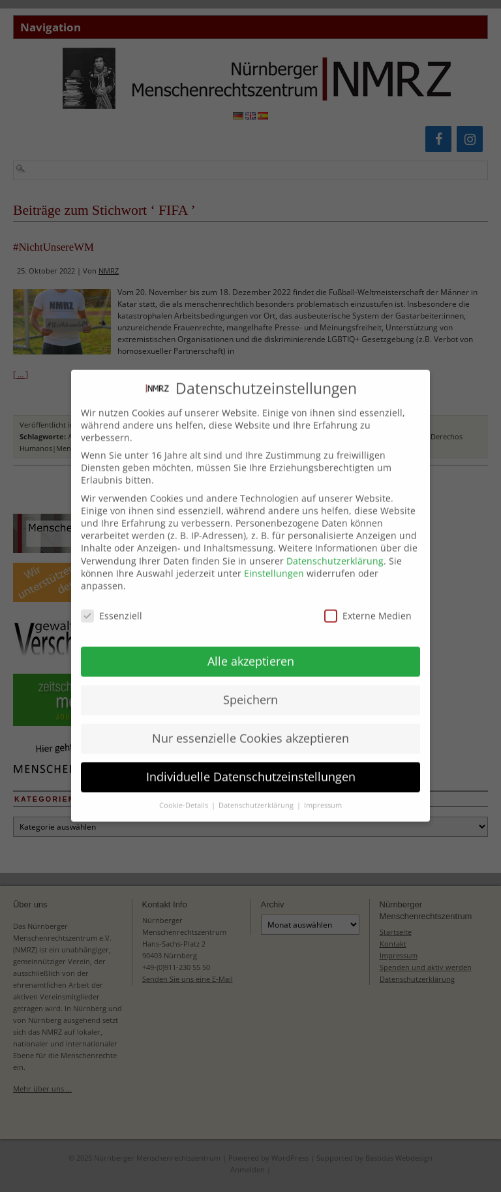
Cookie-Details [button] (184, 796)
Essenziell (111, 607)
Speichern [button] (250, 690)
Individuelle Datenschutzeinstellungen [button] (251, 768)
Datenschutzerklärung (335, 552)
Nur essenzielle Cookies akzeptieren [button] (250, 729)
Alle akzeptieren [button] (250, 652)
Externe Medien (368, 607)
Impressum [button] (323, 796)
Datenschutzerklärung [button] (257, 796)
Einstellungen (274, 564)
